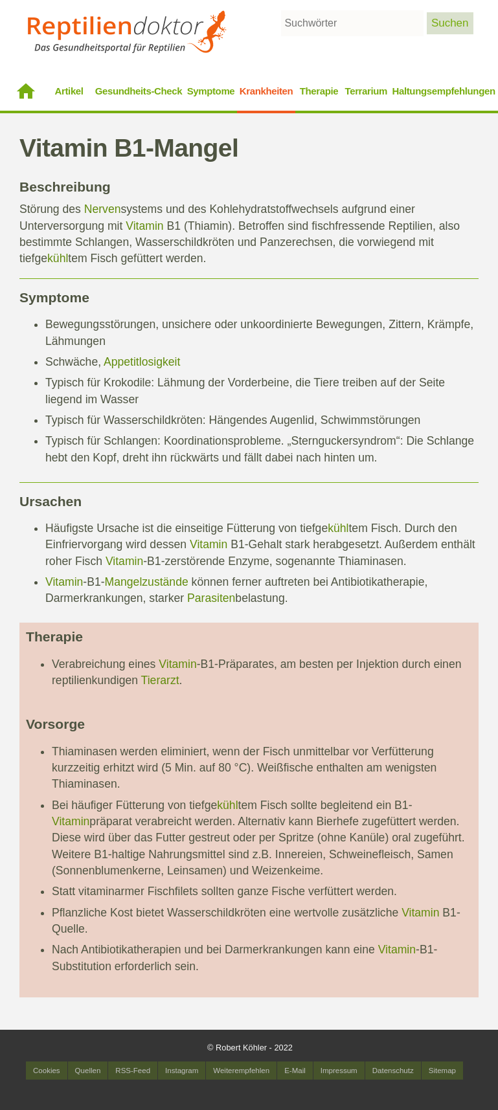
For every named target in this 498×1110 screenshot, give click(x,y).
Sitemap (442, 1070)
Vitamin (144, 225)
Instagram (181, 1070)
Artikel (69, 90)
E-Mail (295, 1070)
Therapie (319, 90)
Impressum (339, 1070)
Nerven (102, 209)
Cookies (46, 1070)
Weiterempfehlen (241, 1070)
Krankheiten (266, 90)
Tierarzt (160, 680)
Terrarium (366, 90)
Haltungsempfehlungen (443, 90)
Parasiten (211, 598)
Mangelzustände (146, 581)
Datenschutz (393, 1070)
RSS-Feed (132, 1070)
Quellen (88, 1070)
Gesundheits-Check (139, 90)
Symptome (211, 90)
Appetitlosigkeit (142, 361)
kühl (57, 258)
